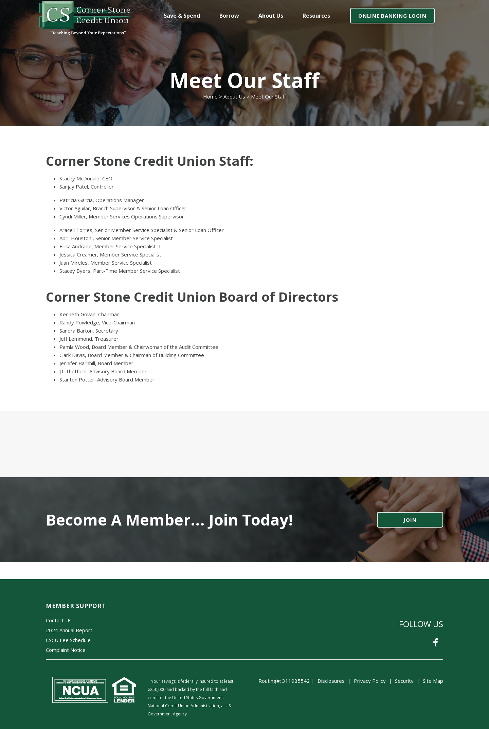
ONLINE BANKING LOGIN (392, 15)
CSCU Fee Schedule (68, 640)
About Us (234, 96)
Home (210, 96)
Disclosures (331, 680)
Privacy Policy (370, 680)
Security (404, 680)
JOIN (410, 519)
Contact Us (59, 620)
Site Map (433, 680)
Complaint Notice (66, 649)
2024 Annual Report (69, 630)
